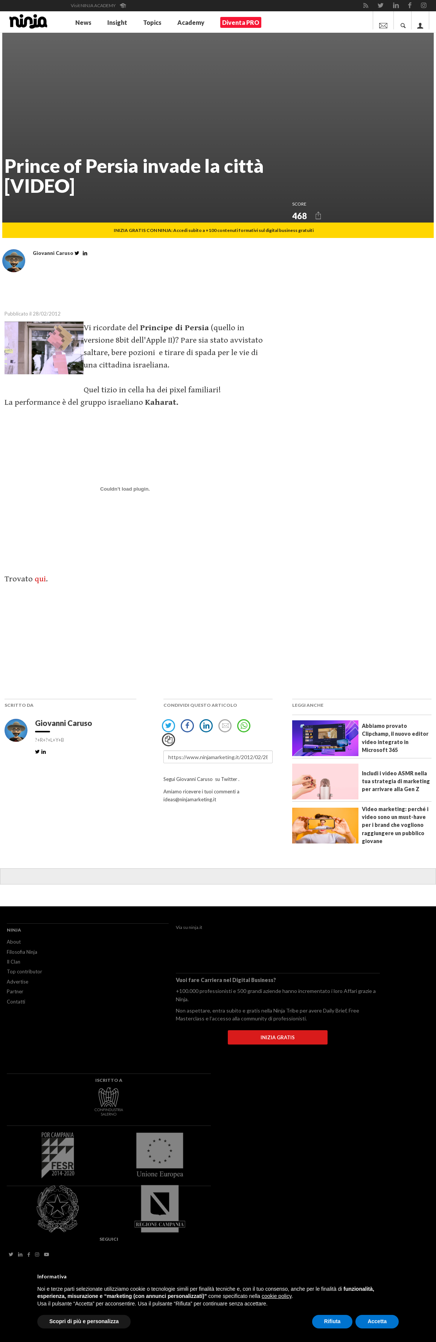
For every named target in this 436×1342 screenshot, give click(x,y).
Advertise (17, 982)
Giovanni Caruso (64, 722)
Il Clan (13, 962)
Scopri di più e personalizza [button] (84, 1321)
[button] (318, 215)
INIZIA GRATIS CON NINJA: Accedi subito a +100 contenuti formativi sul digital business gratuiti (214, 230)
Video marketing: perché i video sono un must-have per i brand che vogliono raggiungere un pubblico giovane (395, 825)
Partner (15, 991)
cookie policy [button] (276, 1296)
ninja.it (195, 927)
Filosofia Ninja (22, 952)
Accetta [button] (377, 1321)
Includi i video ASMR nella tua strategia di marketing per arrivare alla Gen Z (396, 781)
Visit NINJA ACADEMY (98, 5)
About (14, 942)
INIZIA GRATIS (278, 1037)
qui (40, 579)
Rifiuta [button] (332, 1321)
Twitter (229, 779)
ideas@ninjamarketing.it (189, 799)
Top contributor (24, 971)
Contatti (16, 1002)
